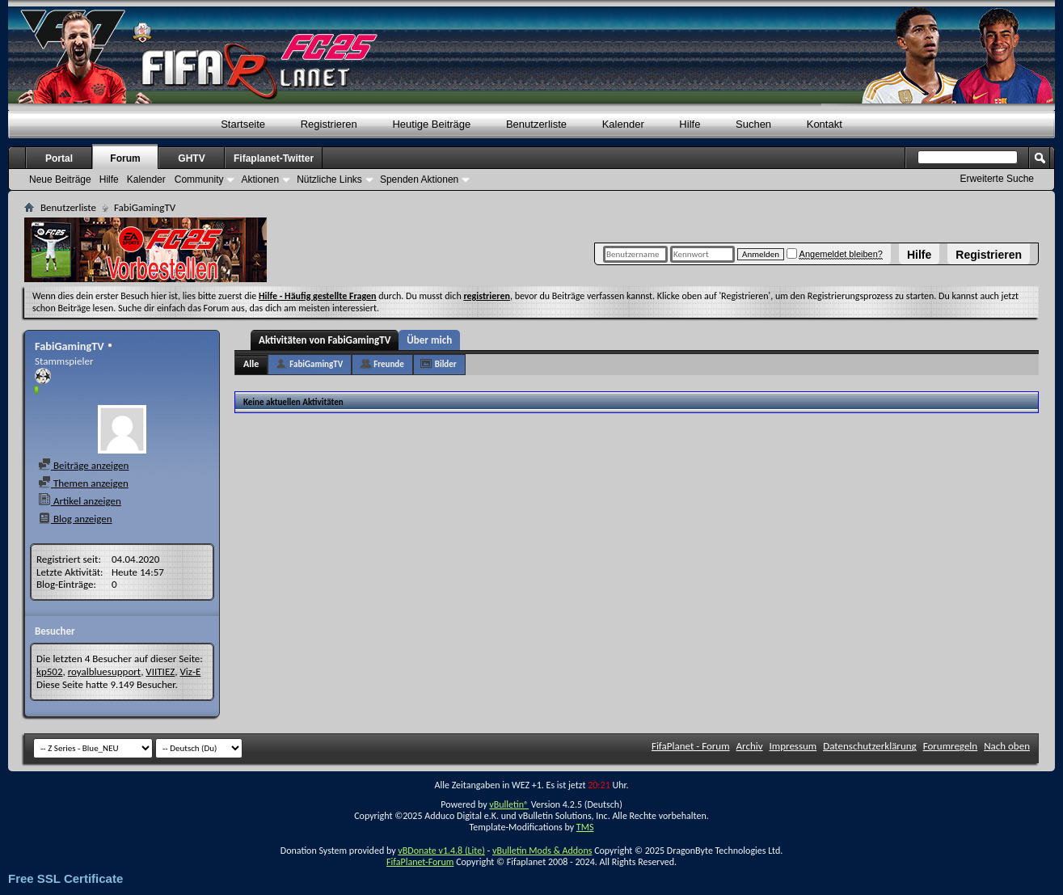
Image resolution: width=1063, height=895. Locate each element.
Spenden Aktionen (419, 179)
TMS (585, 827)
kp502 (49, 671)
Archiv (749, 746)
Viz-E (189, 671)
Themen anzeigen (83, 483)
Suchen (753, 124)
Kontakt (824, 124)
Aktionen (260, 179)
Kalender (623, 124)
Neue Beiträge (60, 179)
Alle (251, 363)
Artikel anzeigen (79, 501)
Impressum (793, 746)
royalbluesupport (104, 671)
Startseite (243, 124)
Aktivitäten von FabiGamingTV (324, 340)
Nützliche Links (329, 179)
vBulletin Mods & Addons (542, 850)
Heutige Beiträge (431, 124)
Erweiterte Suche (997, 178)
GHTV (191, 158)
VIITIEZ (160, 671)
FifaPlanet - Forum (691, 746)
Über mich (429, 340)
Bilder (446, 364)
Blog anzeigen (75, 519)
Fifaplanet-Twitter (274, 158)
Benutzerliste (536, 124)
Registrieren (988, 254)
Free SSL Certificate (65, 878)
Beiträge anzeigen (83, 465)
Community (199, 179)
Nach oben (1007, 746)
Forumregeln (950, 746)
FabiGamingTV (316, 364)
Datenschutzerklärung (870, 746)
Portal (59, 158)
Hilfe (919, 254)
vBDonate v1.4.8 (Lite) (441, 850)
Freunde (388, 364)
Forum (125, 158)
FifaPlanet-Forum (419, 862)
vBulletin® (509, 804)
